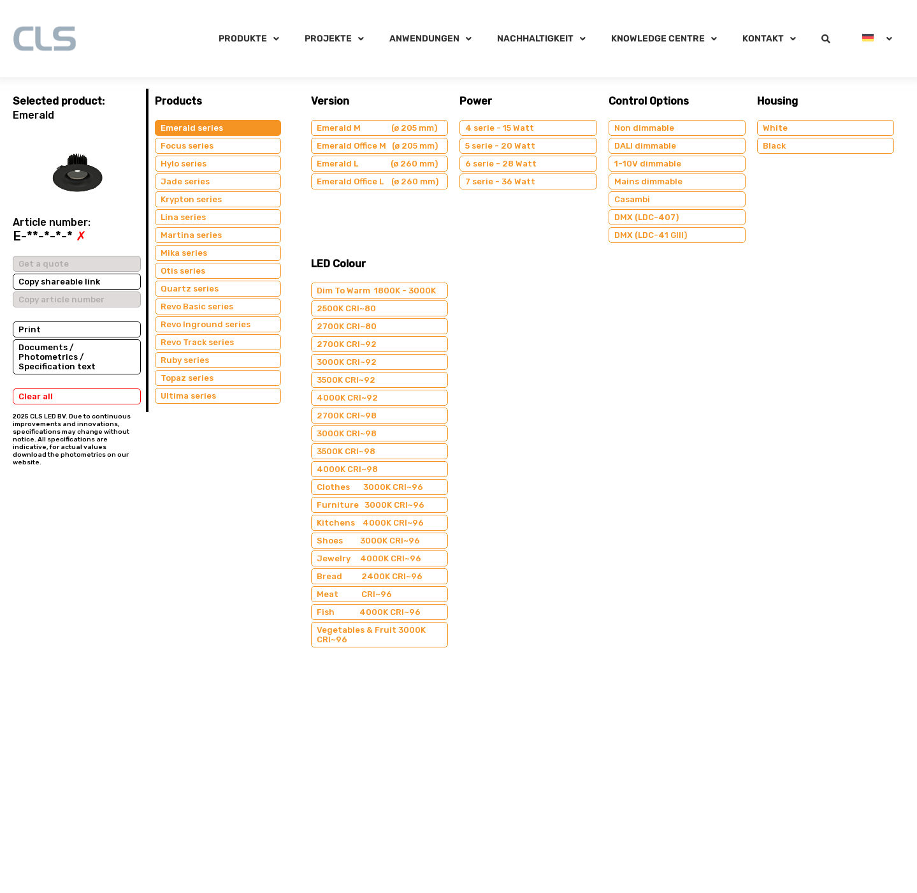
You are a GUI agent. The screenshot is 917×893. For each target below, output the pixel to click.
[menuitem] (877, 38)
